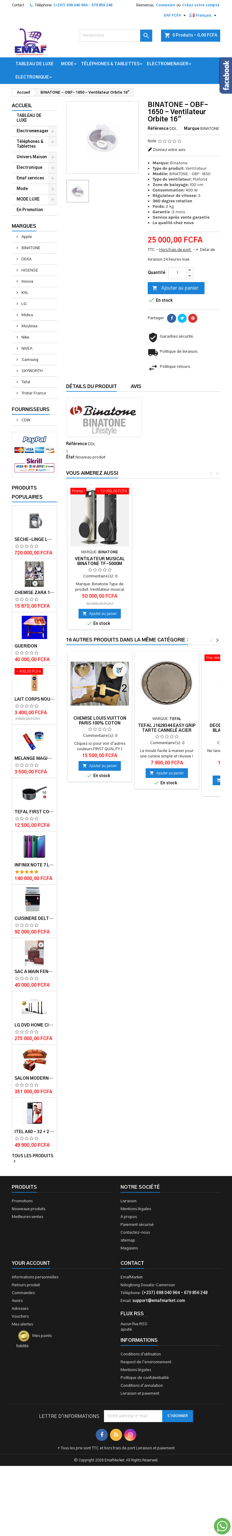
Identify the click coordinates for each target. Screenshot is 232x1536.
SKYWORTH (32, 371)
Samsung (29, 360)
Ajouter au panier (175, 288)
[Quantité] (177, 273)
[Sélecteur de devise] (175, 15)
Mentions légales (136, 1209)
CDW (25, 420)
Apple (26, 237)
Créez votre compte (201, 5)
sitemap (128, 1240)
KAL (24, 293)
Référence (158, 129)
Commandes (23, 1293)
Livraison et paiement (140, 1394)
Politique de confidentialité (145, 1378)
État (70, 457)
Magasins (129, 1248)
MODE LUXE (28, 199)
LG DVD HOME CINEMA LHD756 (34, 1025)
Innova (27, 282)
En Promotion (30, 210)
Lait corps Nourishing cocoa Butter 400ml (34, 699)
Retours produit (26, 1285)
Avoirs (17, 1301)
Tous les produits (32, 1159)
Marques (24, 226)
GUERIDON (25, 646)
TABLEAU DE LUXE (34, 64)
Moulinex (29, 326)
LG (24, 304)
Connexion (165, 5)
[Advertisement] (116, 1469)
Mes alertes (22, 1324)
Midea (27, 315)
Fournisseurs (31, 409)
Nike (25, 337)
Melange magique (34, 759)
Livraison (129, 1201)
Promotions (22, 1201)
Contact (18, 5)
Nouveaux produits (28, 1209)
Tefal (25, 382)
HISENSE (29, 270)
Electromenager (167, 64)
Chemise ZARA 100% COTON (34, 593)
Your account (31, 1263)
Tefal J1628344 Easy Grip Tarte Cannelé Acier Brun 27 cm (166, 730)
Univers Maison (32, 157)
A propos (129, 1217)
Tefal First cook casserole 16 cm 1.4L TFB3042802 (34, 812)
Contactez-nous (135, 1233)
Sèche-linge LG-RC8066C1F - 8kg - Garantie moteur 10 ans (34, 540)
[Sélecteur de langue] (204, 15)
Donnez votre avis (169, 150)
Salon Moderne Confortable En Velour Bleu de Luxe (34, 1078)
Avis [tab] (136, 386)
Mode (67, 64)
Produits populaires (27, 493)
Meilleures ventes (27, 1217)
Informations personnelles (35, 1277)
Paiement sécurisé (137, 1225)
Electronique (32, 77)
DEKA (26, 259)
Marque (191, 129)
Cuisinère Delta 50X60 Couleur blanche (34, 919)
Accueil (22, 105)
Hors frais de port (175, 250)
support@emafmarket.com (158, 1301)
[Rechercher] (116, 36)
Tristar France (33, 393)
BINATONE (30, 248)
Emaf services (30, 178)
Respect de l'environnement (146, 1362)
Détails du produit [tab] (91, 386)
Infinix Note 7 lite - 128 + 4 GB (34, 865)
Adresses (20, 1309)
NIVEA (26, 349)
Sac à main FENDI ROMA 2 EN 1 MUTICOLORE (34, 972)
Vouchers (20, 1317)
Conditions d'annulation (142, 1386)
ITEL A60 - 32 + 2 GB (34, 1132)
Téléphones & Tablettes (110, 64)
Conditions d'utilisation (141, 1354)
